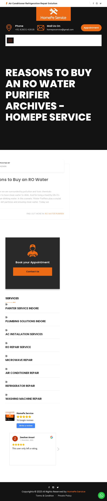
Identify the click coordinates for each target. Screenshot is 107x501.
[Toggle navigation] (10, 40)
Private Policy (64, 495)
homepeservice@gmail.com (60, 29)
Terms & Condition (45, 495)
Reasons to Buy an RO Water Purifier (44, 126)
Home (15, 126)
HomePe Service (76, 491)
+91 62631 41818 (24, 29)
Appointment (91, 27)
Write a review (25, 425)
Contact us (32, 271)
